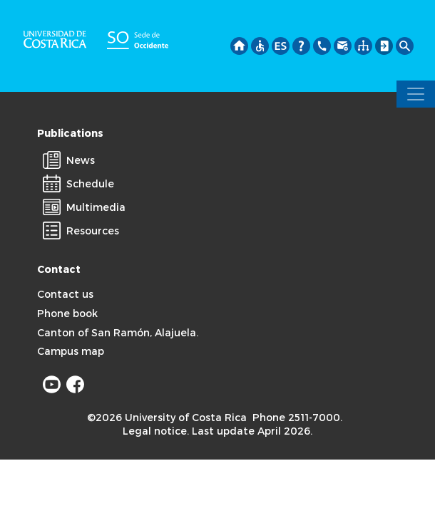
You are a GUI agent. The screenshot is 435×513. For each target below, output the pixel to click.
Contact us (65, 294)
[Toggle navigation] (415, 94)
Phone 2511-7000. (297, 417)
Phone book (67, 313)
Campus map (70, 351)
